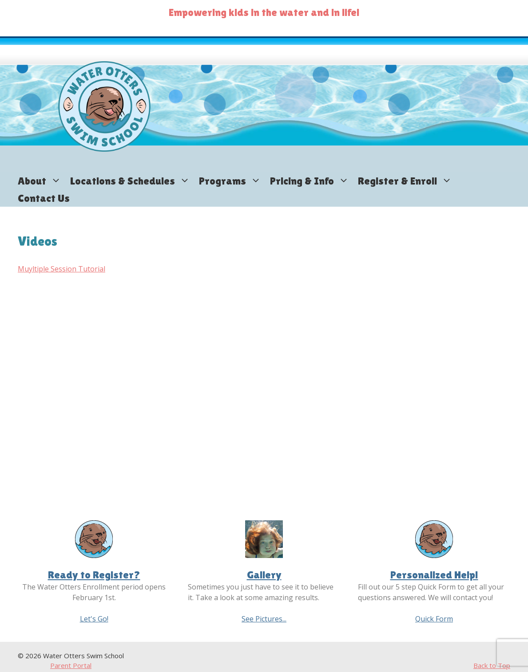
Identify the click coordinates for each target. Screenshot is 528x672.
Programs (232, 180)
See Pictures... (264, 619)
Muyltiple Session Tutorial (61, 269)
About (42, 180)
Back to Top (491, 665)
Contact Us (44, 198)
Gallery (264, 575)
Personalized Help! (434, 575)
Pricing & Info (311, 180)
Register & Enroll (407, 180)
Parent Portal (70, 665)
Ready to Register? (94, 575)
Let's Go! (94, 619)
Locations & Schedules (132, 180)
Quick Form (434, 619)
